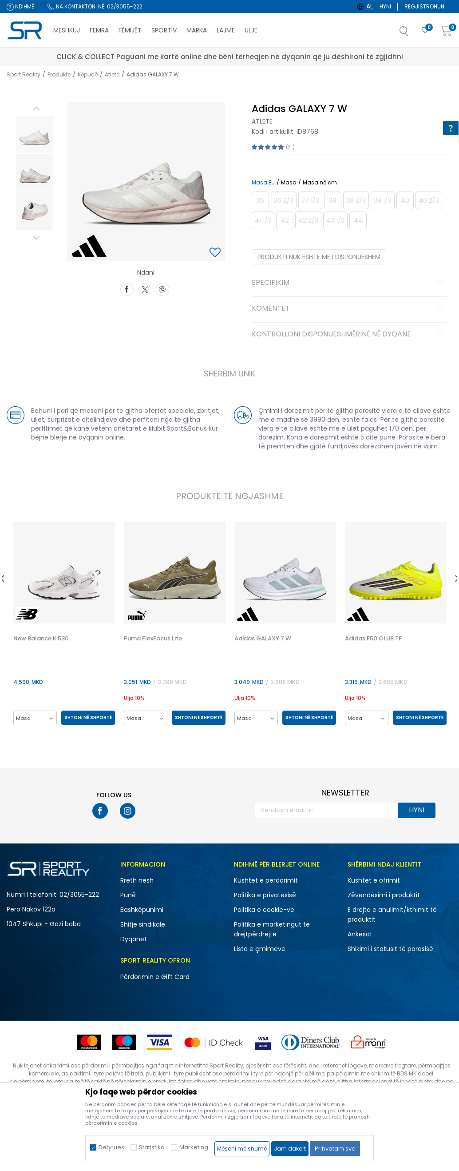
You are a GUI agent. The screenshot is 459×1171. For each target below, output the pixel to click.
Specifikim (349, 283)
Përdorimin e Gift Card (155, 977)
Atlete (112, 74)
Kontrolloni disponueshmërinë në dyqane (349, 334)
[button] (413, 34)
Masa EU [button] (262, 182)
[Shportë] (446, 31)
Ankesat (360, 934)
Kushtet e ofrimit (374, 880)
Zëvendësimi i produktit (384, 895)
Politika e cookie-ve (264, 910)
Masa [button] (288, 182)
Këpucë (88, 74)
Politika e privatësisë (265, 895)
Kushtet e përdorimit (266, 880)
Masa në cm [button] (319, 182)
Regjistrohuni (425, 6)
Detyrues (111, 1147)
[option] (32, 135)
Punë (128, 895)
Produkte (59, 74)
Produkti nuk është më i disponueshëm (318, 256)
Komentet (349, 308)
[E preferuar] (425, 30)
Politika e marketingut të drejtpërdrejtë (272, 929)
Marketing (193, 1147)
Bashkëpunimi (141, 910)
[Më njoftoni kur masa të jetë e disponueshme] (259, 200)
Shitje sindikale (142, 924)
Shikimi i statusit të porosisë (390, 949)
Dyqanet (133, 939)
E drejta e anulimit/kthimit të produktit (392, 915)
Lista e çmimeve (259, 949)
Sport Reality (23, 74)
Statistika (152, 1147)
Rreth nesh (137, 880)
